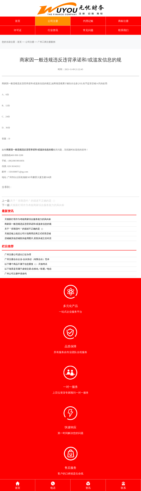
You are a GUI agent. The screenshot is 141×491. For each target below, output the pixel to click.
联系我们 (123, 30)
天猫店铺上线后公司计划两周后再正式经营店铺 (28, 233)
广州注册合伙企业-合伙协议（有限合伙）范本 (27, 259)
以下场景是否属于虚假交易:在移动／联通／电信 (28, 269)
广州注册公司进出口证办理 (18, 254)
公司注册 (53, 21)
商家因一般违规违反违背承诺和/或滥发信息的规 (28, 224)
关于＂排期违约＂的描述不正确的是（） (33, 200)
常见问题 (88, 30)
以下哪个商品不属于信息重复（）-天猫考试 (26, 264)
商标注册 (123, 21)
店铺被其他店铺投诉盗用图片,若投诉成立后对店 (28, 238)
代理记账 (88, 21)
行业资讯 (53, 30)
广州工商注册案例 (46, 42)
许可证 (17, 30)
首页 (17, 21)
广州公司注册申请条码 (16, 273)
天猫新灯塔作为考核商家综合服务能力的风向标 (37, 205)
